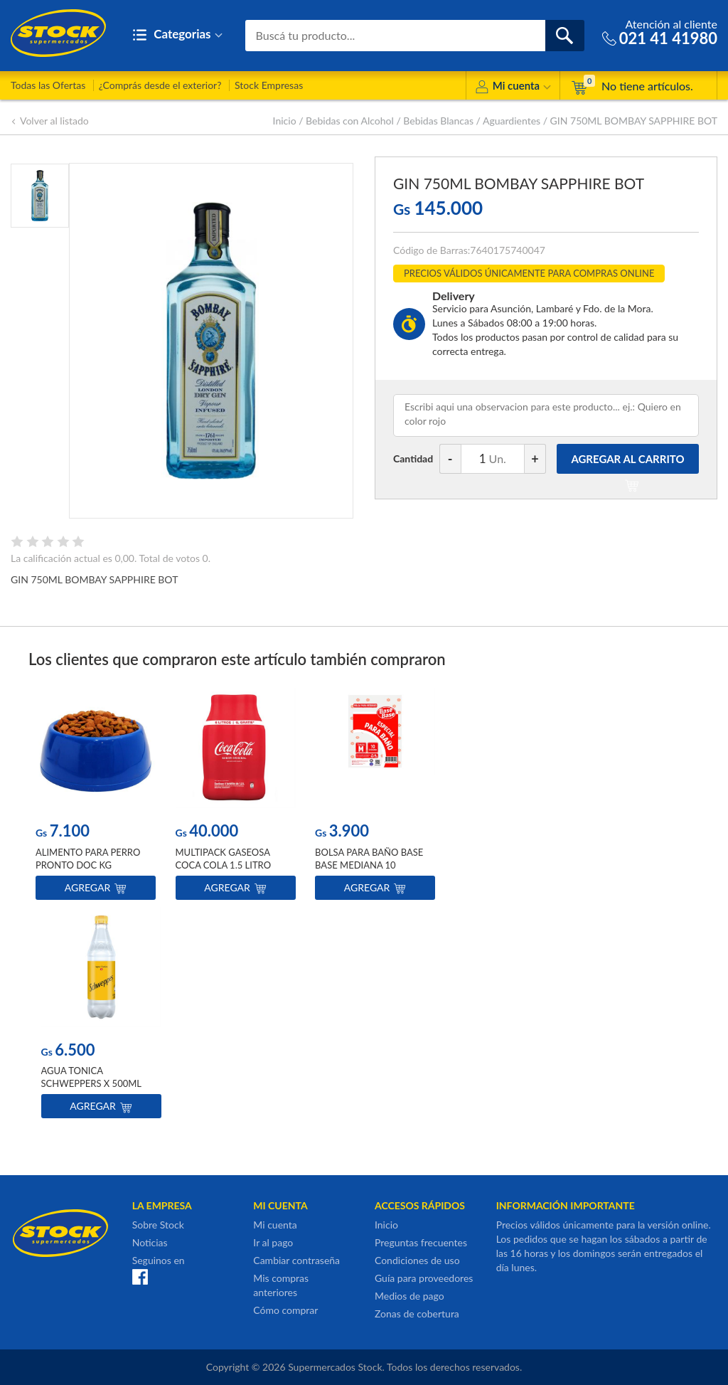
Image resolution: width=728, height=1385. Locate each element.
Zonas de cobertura (417, 1313)
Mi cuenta (513, 88)
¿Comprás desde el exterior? (160, 85)
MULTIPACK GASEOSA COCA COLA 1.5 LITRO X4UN (224, 865)
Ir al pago (273, 1242)
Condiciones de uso (417, 1260)
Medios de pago (409, 1296)
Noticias (150, 1242)
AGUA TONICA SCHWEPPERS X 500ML (91, 1077)
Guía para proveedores (424, 1278)
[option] (95, 797)
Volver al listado (50, 121)
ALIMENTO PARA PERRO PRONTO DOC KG (88, 859)
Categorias (177, 35)
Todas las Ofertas (48, 85)
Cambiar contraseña (296, 1260)
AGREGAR (627, 463)
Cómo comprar (285, 1310)
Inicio (284, 121)
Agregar (96, 887)
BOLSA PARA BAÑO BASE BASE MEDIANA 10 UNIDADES (369, 865)
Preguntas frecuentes (421, 1242)
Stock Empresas (269, 85)
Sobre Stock (158, 1225)
